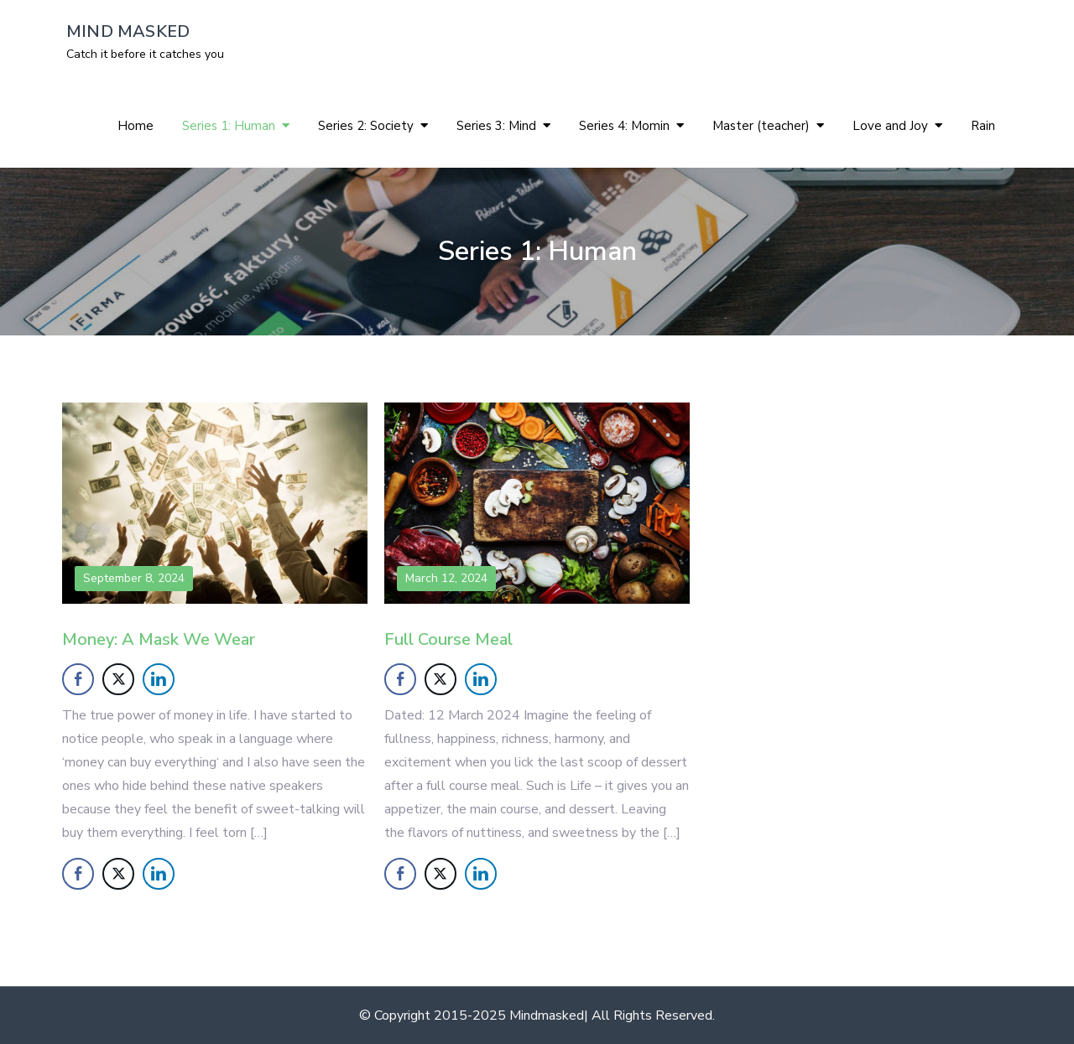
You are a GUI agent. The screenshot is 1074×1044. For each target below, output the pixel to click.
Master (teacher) (761, 125)
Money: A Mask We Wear (158, 639)
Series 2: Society (366, 125)
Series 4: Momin (624, 125)
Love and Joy (890, 125)
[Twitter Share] (118, 679)
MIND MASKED (128, 31)
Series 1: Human (228, 125)
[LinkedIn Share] (159, 679)
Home (135, 125)
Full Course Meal (448, 639)
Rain (983, 125)
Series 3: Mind (496, 125)
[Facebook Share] (78, 679)
